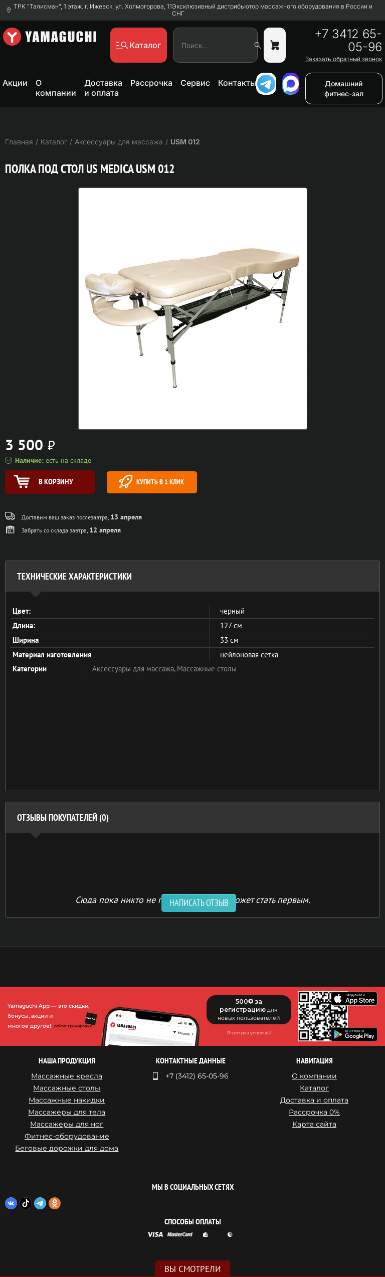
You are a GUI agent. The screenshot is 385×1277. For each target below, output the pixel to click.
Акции (15, 83)
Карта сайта (314, 1124)
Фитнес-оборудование (67, 1136)
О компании (56, 88)
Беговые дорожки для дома (66, 1148)
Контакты (237, 83)
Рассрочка (151, 83)
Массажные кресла (66, 1075)
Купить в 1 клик (151, 481)
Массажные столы (207, 668)
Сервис (195, 83)
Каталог (314, 1087)
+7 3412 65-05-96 (348, 41)
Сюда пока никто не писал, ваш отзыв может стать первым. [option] (192, 899)
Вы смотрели (192, 1268)
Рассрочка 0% (314, 1112)
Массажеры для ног (66, 1124)
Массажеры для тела (66, 1112)
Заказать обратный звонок (343, 59)
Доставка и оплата (103, 88)
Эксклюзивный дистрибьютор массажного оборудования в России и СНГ (272, 10)
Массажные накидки (67, 1100)
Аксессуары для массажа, (134, 668)
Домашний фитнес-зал (343, 88)
